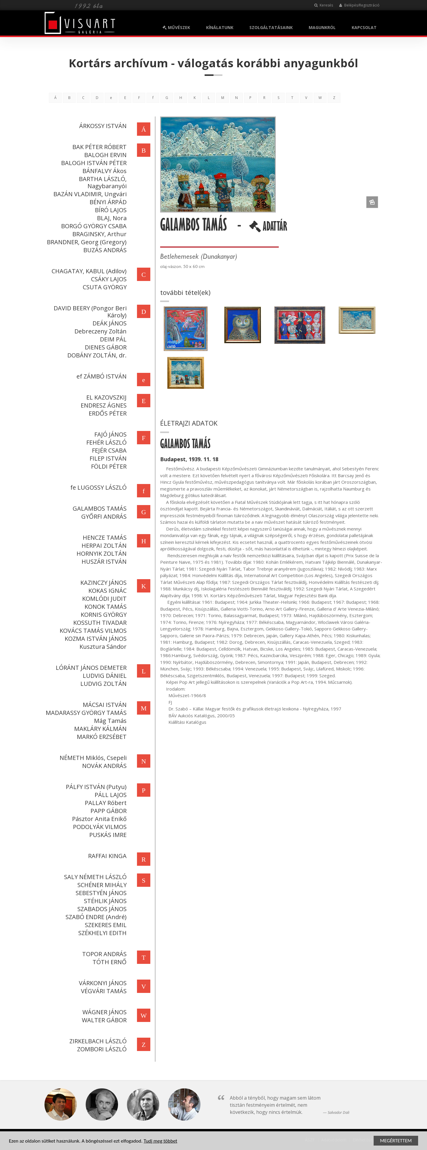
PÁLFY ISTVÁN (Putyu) (95, 787)
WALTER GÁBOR (103, 1020)
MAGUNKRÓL (322, 27)
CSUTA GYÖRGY (103, 287)
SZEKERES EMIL (104, 925)
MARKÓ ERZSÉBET (100, 737)
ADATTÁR (269, 228)
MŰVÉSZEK (176, 27)
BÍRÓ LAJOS (109, 210)
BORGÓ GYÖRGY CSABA (92, 226)
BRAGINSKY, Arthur (98, 234)
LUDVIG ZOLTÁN (102, 684)
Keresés (323, 5)
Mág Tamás (109, 721)
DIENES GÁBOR (104, 347)
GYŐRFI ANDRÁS (102, 516)
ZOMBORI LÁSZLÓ (100, 1049)
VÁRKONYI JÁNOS (101, 983)
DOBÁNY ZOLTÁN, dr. (95, 355)
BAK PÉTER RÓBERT (98, 147)
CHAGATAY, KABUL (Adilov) (87, 271)
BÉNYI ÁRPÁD (106, 202)
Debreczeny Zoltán (99, 331)
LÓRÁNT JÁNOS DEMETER (90, 668)
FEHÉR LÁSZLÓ (105, 442)
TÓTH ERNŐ (108, 962)
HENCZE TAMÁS (103, 538)
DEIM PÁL (112, 339)
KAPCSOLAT (364, 27)
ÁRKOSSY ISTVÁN (101, 126)
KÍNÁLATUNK (219, 27)
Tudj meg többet (160, 1141)
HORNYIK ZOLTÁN (100, 554)
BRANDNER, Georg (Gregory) (85, 242)
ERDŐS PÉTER (106, 413)
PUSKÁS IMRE (106, 835)
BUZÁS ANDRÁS (103, 250)
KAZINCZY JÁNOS (102, 583)
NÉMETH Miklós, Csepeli (91, 758)
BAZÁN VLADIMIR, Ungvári (88, 194)
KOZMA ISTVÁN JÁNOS (94, 639)
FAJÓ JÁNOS (109, 434)
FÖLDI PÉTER (107, 466)
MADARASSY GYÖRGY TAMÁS (84, 713)
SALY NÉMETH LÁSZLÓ (94, 877)
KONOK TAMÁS (104, 607)
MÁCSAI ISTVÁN (103, 705)
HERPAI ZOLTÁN (102, 546)
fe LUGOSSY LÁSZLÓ (97, 487)
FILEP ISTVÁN (106, 458)
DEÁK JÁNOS (108, 323)
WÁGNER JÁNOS (103, 1012)
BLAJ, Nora (110, 218)
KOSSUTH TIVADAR (98, 623)
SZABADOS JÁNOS (100, 909)
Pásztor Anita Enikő (98, 819)
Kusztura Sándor (101, 647)
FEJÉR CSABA (108, 450)
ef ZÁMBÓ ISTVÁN (100, 376)
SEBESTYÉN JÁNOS (99, 893)
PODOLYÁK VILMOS (98, 827)
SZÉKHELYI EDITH (101, 933)
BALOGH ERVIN (104, 155)
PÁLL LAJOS (109, 795)
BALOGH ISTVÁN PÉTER (92, 163)
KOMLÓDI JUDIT (103, 599)
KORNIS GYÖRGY (102, 615)
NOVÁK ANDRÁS (103, 766)
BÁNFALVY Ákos (103, 171)
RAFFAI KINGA (106, 856)
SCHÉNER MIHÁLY (100, 885)
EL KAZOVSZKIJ (105, 397)
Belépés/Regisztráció (359, 5)
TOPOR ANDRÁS (103, 954)
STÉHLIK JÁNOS (104, 901)
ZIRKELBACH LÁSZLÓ (96, 1041)
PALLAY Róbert (104, 803)
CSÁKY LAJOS (107, 279)
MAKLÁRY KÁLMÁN (99, 729)
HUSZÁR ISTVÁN (102, 562)
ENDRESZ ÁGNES (102, 405)
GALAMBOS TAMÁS (98, 508)
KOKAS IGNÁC (106, 591)
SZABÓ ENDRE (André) (94, 917)
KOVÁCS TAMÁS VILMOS (91, 631)
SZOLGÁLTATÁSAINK (271, 27)
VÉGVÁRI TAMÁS (102, 991)
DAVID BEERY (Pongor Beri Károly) (88, 311)
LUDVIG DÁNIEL (103, 676)
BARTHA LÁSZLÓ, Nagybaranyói (101, 182)
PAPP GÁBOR (107, 811)
